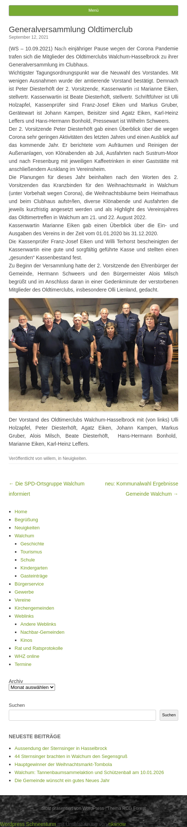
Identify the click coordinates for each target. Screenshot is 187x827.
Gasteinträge (33, 576)
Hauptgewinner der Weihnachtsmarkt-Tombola (63, 764)
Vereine (23, 600)
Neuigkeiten (74, 458)
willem (49, 458)
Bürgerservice (29, 584)
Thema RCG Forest (127, 808)
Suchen (17, 705)
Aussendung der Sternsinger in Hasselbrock (61, 748)
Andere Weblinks (38, 624)
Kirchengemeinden (34, 608)
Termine (23, 664)
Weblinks (24, 616)
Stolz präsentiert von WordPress (72, 808)
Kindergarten (33, 568)
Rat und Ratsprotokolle (39, 648)
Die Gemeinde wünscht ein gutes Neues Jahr (62, 780)
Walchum (24, 535)
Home (21, 511)
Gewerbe (24, 592)
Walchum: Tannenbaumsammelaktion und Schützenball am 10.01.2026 (89, 772)
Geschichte (32, 543)
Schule (27, 560)
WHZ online (27, 656)
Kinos (26, 640)
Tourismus (31, 551)
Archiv (16, 681)
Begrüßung (26, 519)
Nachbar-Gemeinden (42, 632)
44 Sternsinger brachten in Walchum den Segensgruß (71, 756)
